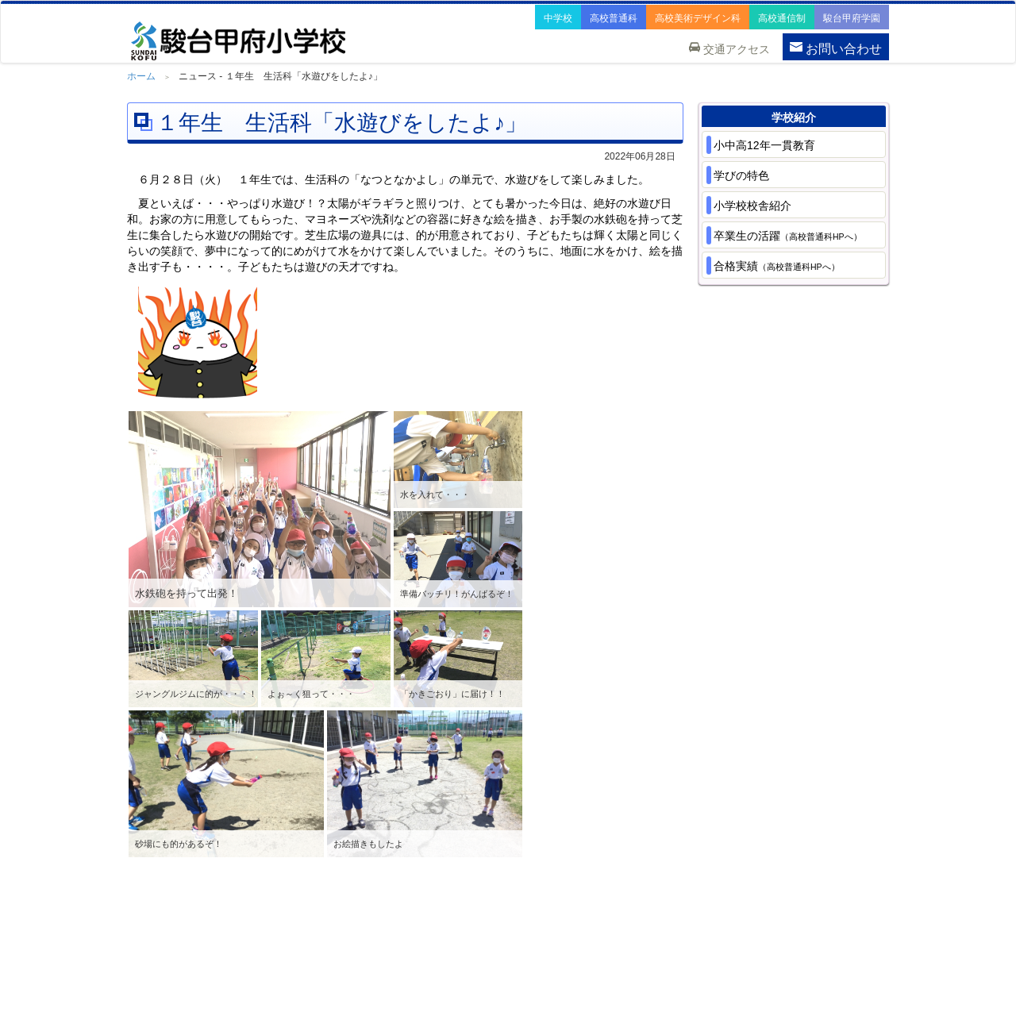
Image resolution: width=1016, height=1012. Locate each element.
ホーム (141, 76)
